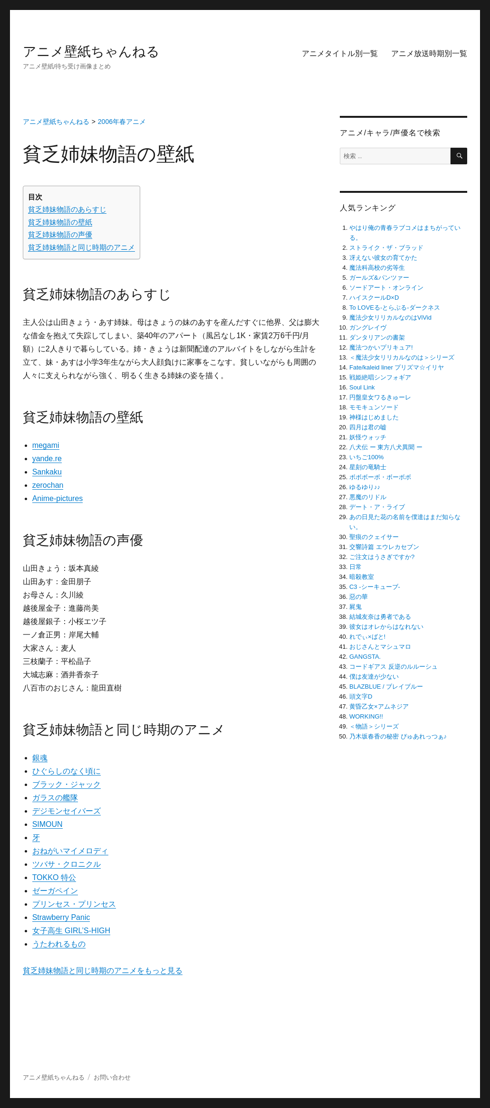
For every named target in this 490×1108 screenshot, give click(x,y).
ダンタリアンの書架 (377, 337)
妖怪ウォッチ (367, 437)
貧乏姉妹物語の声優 (60, 234)
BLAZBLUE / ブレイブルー (386, 686)
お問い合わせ (112, 1077)
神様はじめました (374, 417)
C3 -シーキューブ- (374, 586)
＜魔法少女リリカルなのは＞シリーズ (401, 357)
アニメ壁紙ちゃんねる (91, 51)
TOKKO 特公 (54, 877)
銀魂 (40, 758)
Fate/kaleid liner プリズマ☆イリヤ (396, 367)
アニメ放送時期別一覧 (429, 53)
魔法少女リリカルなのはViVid (390, 317)
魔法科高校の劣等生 (377, 267)
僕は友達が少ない (374, 676)
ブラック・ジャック (66, 784)
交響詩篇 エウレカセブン (384, 546)
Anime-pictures (57, 498)
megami (45, 445)
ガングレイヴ (367, 327)
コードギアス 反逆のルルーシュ (393, 666)
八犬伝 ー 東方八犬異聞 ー (386, 447)
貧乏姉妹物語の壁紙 (60, 222)
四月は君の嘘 (367, 427)
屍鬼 (355, 606)
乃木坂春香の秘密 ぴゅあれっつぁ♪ (398, 736)
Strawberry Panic (61, 917)
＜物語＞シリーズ (374, 726)
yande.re (47, 459)
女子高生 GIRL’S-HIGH (71, 931)
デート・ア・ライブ (377, 507)
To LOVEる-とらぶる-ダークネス (394, 307)
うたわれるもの (59, 944)
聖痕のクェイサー (374, 536)
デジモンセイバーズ (66, 811)
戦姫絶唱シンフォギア (380, 377)
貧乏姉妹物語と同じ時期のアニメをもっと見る (103, 970)
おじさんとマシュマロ (380, 646)
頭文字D (360, 696)
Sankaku (47, 472)
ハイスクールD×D (374, 297)
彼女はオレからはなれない (386, 626)
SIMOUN (47, 824)
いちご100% (366, 457)
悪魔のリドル (367, 497)
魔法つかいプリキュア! (381, 347)
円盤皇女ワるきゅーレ (380, 397)
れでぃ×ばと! (367, 636)
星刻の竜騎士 (367, 467)
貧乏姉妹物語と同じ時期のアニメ (81, 247)
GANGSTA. (365, 656)
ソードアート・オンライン (386, 287)
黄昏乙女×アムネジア (379, 706)
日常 (355, 566)
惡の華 (358, 596)
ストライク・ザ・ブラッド (386, 247)
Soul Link (362, 387)
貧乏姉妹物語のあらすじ (67, 209)
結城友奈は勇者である (380, 616)
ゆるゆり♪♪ (364, 487)
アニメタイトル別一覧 (340, 53)
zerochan (48, 485)
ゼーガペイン (55, 891)
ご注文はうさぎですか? (381, 556)
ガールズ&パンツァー (379, 277)
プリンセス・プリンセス (74, 904)
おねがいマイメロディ (70, 851)
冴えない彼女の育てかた (383, 257)
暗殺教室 (361, 576)
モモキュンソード (374, 407)
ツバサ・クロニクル (66, 864)
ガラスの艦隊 (55, 798)
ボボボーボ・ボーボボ (380, 477)
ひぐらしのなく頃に (66, 771)
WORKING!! (366, 716)
